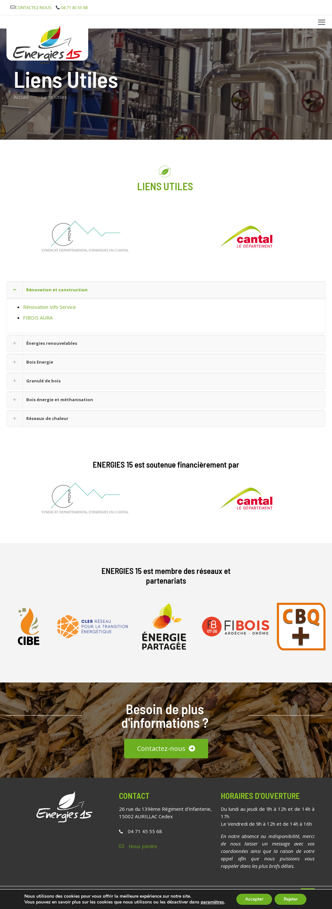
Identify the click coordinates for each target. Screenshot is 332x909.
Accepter (251, 897)
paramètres (35, 902)
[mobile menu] (321, 21)
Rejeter (290, 897)
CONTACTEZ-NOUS (33, 7)
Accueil (21, 97)
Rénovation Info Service (49, 307)
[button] (166, 307)
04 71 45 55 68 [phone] (74, 7)
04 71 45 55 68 (145, 831)
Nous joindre (143, 846)
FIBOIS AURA (38, 317)
